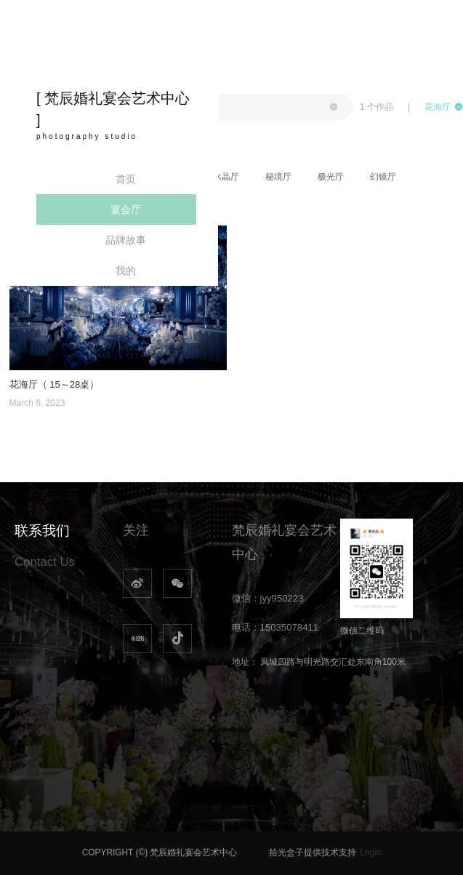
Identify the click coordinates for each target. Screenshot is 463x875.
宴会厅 (125, 209)
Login (370, 852)
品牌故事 (125, 240)
